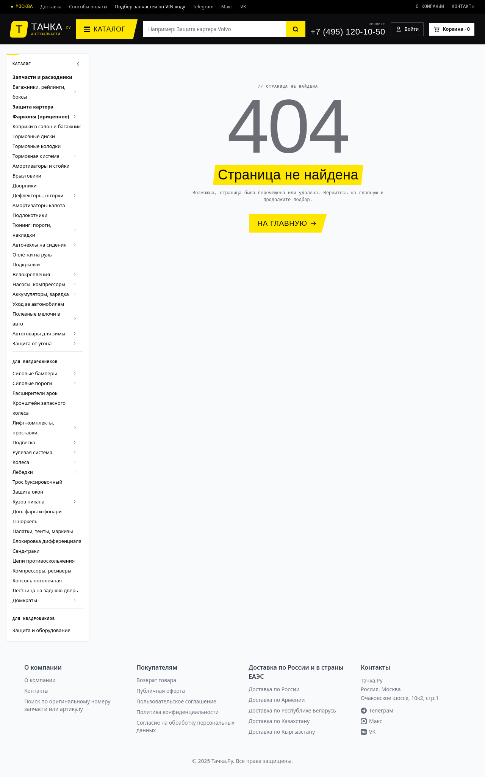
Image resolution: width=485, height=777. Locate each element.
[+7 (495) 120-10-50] (348, 29)
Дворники (24, 185)
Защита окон (28, 491)
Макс (227, 6)
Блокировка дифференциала (47, 541)
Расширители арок (35, 393)
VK (243, 6)
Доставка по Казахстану (279, 721)
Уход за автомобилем (38, 303)
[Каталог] (107, 29)
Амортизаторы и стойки (41, 165)
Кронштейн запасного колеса (39, 408)
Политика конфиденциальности (177, 712)
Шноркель (25, 521)
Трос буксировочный (38, 481)
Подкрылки (26, 264)
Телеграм (377, 710)
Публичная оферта (160, 690)
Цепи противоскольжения (44, 560)
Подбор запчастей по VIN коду (150, 6)
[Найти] (295, 29)
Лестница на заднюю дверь (45, 590)
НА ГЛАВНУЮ (286, 223)
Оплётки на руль (32, 254)
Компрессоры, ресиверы (42, 570)
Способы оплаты (88, 6)
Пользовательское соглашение (176, 701)
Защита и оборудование (41, 630)
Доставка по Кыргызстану (282, 731)
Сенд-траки (26, 550)
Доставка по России (274, 689)
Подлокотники (30, 215)
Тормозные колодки (37, 146)
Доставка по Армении (277, 699)
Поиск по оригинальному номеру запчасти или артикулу (67, 705)
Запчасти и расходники (42, 77)
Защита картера (33, 106)
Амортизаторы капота (39, 205)
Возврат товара (156, 680)
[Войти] (407, 29)
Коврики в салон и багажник (47, 126)
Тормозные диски (34, 136)
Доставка (50, 6)
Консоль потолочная (37, 580)
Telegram (203, 6)
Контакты (463, 6)
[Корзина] (451, 29)
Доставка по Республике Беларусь (292, 710)
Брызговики (27, 175)
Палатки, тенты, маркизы (43, 531)
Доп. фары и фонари (37, 511)
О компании (430, 6)
